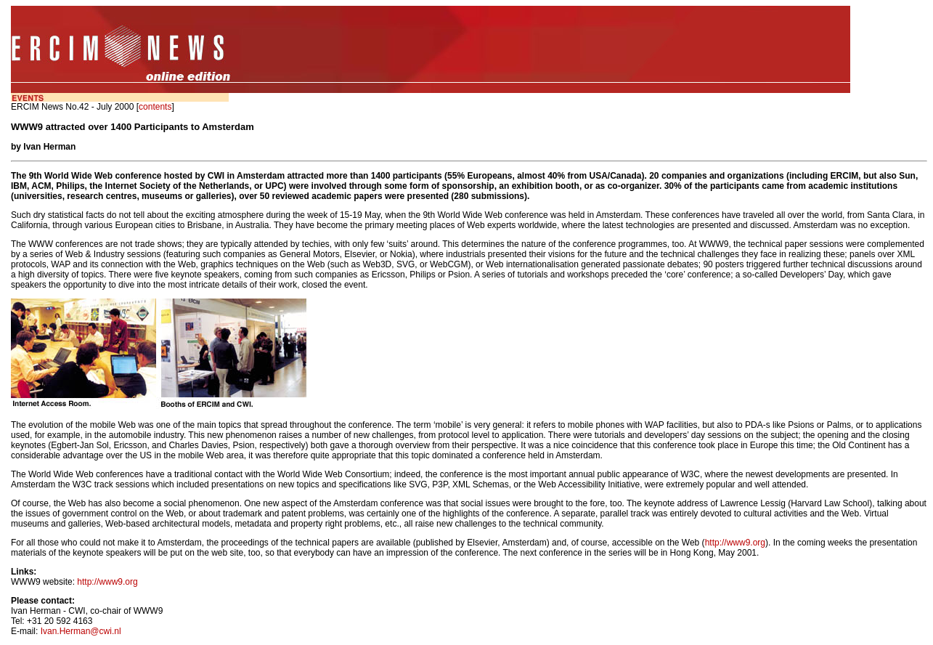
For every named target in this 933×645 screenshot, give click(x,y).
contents (155, 107)
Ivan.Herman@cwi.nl (81, 631)
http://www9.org (735, 543)
